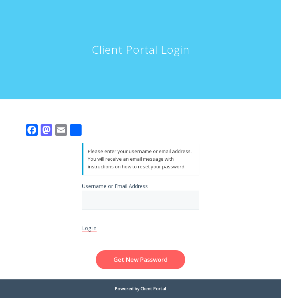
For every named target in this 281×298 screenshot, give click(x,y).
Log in (89, 228)
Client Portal (153, 289)
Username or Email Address (140, 196)
